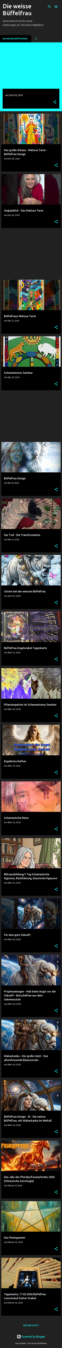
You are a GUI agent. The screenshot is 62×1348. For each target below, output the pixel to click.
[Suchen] (49, 7)
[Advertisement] (31, 254)
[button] (55, 102)
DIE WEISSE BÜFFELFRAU (15, 39)
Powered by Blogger (31, 1336)
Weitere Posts (31, 1325)
